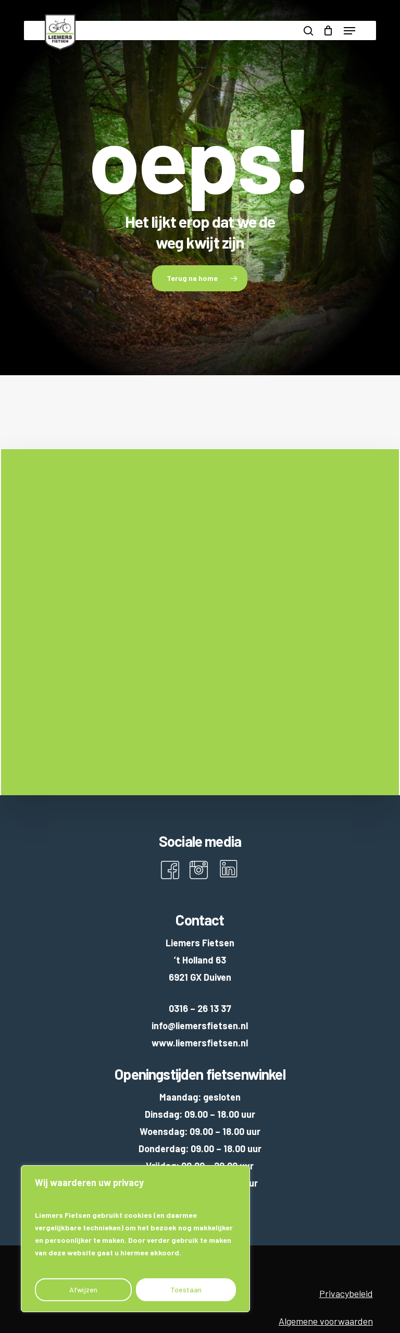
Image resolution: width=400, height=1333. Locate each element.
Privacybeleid (346, 1293)
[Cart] (328, 30)
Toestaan (186, 1289)
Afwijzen (83, 1289)
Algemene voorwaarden (326, 1321)
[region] (135, 1238)
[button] (349, 31)
